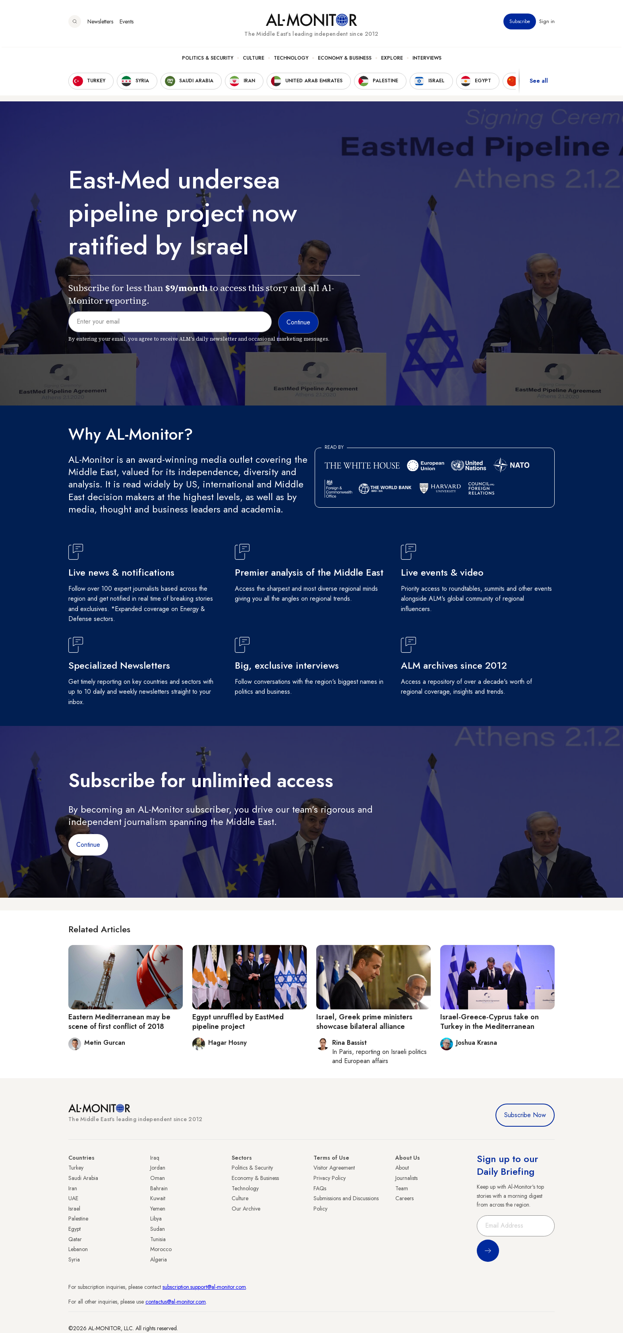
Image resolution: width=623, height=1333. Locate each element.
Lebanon (78, 1249)
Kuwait (157, 1198)
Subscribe (519, 23)
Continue (88, 844)
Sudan (157, 1229)
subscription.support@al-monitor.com (204, 1287)
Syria (74, 1259)
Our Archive (246, 1209)
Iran (72, 1188)
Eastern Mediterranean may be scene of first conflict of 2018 (119, 1021)
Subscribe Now (525, 1115)
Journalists (406, 1178)
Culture (253, 60)
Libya (156, 1218)
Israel (74, 1209)
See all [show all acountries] (539, 83)
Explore (392, 60)
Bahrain (159, 1188)
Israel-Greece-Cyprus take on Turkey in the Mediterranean (489, 1021)
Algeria (158, 1259)
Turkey (75, 1168)
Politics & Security (207, 60)
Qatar (75, 1239)
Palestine (78, 1218)
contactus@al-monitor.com (175, 1302)
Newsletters (100, 23)
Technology (291, 60)
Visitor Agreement (334, 1168)
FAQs (319, 1188)
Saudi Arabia (83, 1178)
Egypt (74, 1229)
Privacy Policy (329, 1178)
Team (401, 1188)
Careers (404, 1198)
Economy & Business (344, 60)
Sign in (547, 23)
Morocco (161, 1249)
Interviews (426, 60)
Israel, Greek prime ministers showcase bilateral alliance (364, 1021)
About (402, 1168)
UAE (73, 1198)
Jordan (157, 1168)
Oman (157, 1178)
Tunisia (158, 1239)
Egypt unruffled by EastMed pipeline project (238, 1021)
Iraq (154, 1158)
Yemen (157, 1209)
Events (127, 23)
